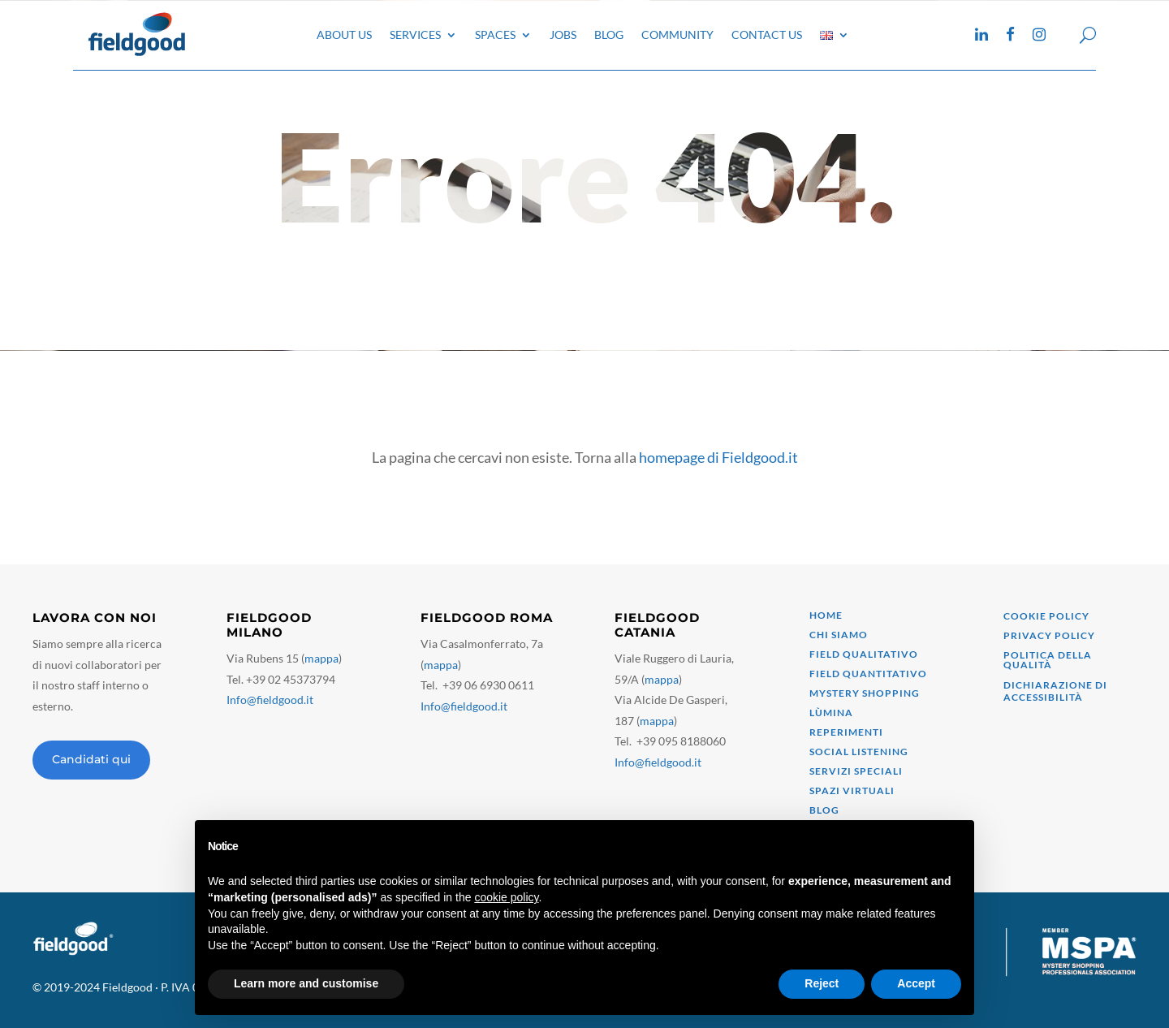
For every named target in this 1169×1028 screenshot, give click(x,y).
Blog (608, 34)
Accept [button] (916, 983)
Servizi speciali (856, 771)
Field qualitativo (863, 654)
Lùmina (831, 712)
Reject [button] (821, 983)
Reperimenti (846, 732)
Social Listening (858, 751)
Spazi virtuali (852, 790)
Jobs (563, 34)
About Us (344, 34)
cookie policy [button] (506, 897)
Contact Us (766, 34)
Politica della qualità (1047, 660)
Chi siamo (838, 634)
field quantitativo (868, 673)
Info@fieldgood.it (269, 699)
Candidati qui (91, 759)
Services (415, 34)
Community (677, 34)
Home (826, 615)
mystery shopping (864, 693)
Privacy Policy (1049, 635)
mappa (321, 658)
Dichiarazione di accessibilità (1055, 690)
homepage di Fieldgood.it (718, 457)
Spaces (495, 34)
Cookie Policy (1046, 616)
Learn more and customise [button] (306, 983)
